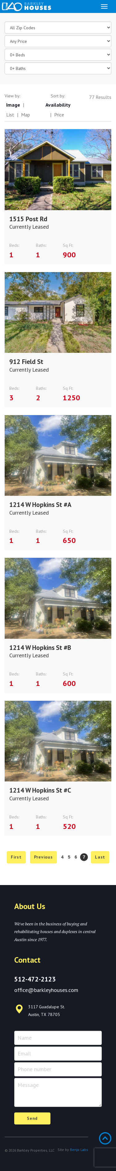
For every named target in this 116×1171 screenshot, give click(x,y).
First (16, 857)
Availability (58, 105)
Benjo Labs (79, 1149)
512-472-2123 (35, 979)
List (10, 115)
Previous (43, 857)
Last (100, 857)
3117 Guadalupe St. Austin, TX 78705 (39, 1010)
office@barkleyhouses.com (46, 990)
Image (13, 105)
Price (59, 115)
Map (25, 115)
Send (32, 1118)
